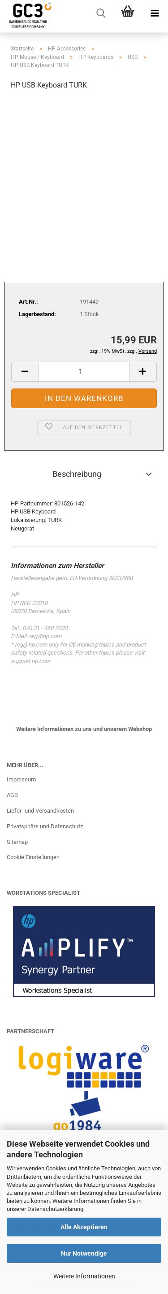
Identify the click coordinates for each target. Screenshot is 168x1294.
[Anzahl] (83, 372)
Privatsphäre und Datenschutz (45, 826)
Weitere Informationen (84, 1276)
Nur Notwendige (84, 1253)
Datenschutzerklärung (55, 1209)
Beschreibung (76, 474)
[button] (24, 372)
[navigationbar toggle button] (154, 13)
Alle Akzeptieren (84, 1227)
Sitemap (17, 842)
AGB (12, 795)
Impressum (21, 779)
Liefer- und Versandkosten (40, 810)
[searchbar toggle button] (100, 13)
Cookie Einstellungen (33, 857)
